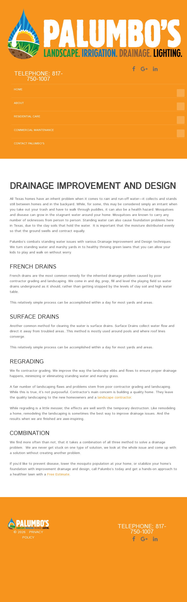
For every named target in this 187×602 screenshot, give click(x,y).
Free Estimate (58, 474)
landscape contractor (114, 397)
